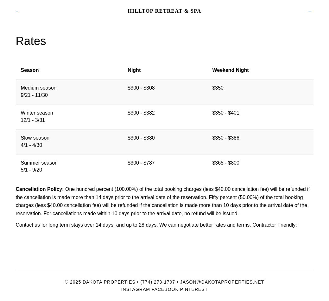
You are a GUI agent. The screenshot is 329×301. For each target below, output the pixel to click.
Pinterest (194, 289)
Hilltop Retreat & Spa (164, 11)
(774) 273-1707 (157, 282)
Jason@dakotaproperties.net (222, 282)
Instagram (135, 289)
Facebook (165, 289)
